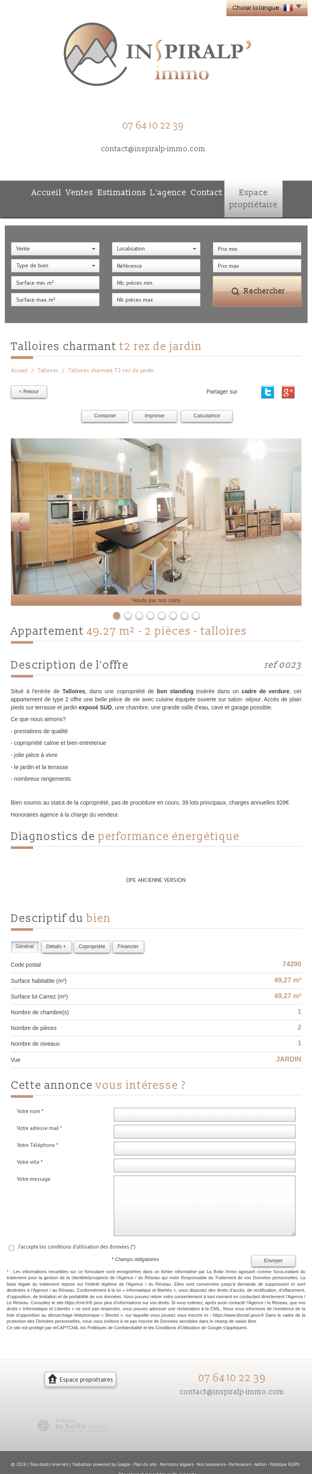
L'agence (165, 191)
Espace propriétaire (265, 191)
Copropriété (92, 930)
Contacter (105, 399)
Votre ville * (30, 1145)
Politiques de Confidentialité (114, 1310)
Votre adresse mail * (39, 1111)
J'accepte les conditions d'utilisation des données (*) (77, 1230)
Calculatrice (206, 399)
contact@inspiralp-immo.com (153, 149)
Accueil (31, 191)
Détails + (56, 930)
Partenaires (240, 1447)
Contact (209, 191)
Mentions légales (176, 1447)
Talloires (48, 354)
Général (25, 930)
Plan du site (145, 1447)
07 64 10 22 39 (232, 1361)
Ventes (70, 191)
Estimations (116, 191)
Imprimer (155, 399)
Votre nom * (30, 1094)
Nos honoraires (211, 1447)
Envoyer (273, 1244)
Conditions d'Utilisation (177, 1310)
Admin (260, 1447)
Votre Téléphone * (37, 1128)
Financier (127, 930)
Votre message (33, 1162)
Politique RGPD (285, 1447)
